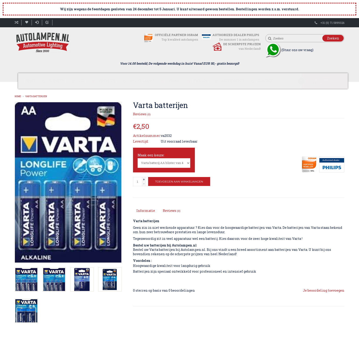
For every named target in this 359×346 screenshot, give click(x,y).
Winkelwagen (319, 79)
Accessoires (232, 81)
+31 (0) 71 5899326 (332, 23)
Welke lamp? (142, 81)
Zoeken (333, 38)
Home (30, 81)
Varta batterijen (36, 96)
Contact (265, 81)
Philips (200, 81)
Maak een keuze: (152, 155)
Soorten (57, 81)
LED (82, 81)
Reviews (142, 114)
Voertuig (107, 81)
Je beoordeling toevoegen (323, 290)
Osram (174, 81)
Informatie (145, 210)
